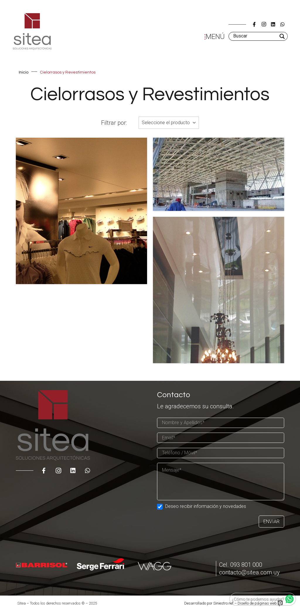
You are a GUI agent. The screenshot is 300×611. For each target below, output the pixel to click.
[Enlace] (32, 31)
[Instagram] (263, 24)
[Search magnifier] (282, 36)
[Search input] (255, 36)
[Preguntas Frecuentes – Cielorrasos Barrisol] (81, 211)
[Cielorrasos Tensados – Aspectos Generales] (218, 290)
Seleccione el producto (166, 122)
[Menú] (213, 36)
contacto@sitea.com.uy (249, 572)
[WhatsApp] (282, 24)
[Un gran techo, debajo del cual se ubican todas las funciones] (218, 174)
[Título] (254, 24)
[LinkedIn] (273, 24)
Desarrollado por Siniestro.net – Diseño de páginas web (230, 603)
